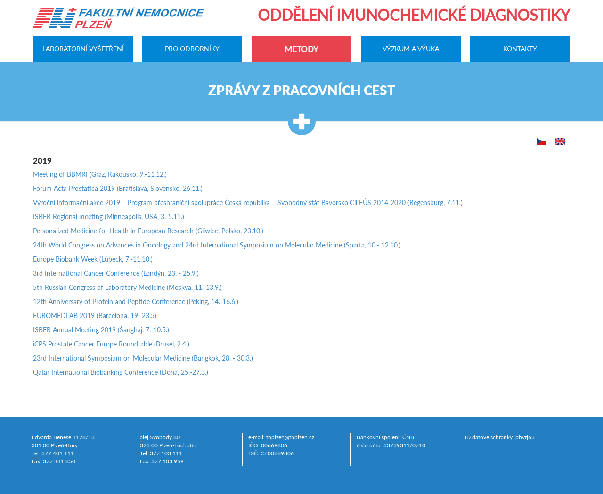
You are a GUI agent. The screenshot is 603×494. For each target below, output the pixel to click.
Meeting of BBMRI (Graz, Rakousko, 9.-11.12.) (100, 174)
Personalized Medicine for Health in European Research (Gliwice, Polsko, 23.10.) (148, 231)
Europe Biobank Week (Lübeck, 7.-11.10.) (93, 259)
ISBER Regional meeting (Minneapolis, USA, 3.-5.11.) (108, 217)
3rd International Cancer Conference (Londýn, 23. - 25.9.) (116, 273)
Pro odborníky (192, 48)
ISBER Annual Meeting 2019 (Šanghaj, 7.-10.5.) (101, 330)
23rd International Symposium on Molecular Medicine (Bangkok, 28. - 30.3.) (143, 358)
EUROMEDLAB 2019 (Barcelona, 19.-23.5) (94, 316)
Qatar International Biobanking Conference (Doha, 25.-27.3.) (120, 372)
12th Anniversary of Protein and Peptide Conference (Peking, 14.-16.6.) (135, 301)
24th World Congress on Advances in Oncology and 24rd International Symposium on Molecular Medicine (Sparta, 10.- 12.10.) (217, 245)
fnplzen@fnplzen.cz (290, 437)
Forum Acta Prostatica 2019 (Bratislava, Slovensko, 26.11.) (118, 188)
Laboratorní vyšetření (83, 48)
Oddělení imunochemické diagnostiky (414, 15)
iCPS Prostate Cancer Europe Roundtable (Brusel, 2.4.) (111, 344)
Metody (301, 49)
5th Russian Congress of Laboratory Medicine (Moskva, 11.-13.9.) (127, 287)
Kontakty (520, 48)
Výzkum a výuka (411, 48)
